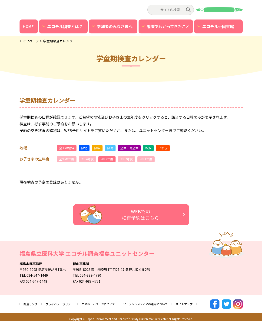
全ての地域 (67, 148)
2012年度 (133, 159)
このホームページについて (108, 302)
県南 (114, 148)
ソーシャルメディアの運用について (162, 302)
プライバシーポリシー (64, 302)
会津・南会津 (135, 148)
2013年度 (112, 159)
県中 (100, 148)
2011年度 (155, 159)
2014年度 (90, 159)
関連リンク (31, 302)
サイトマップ (205, 302)
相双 (156, 148)
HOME (28, 26)
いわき (172, 148)
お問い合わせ (219, 9)
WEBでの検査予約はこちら (116, 215)
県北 (86, 148)
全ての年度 (67, 159)
